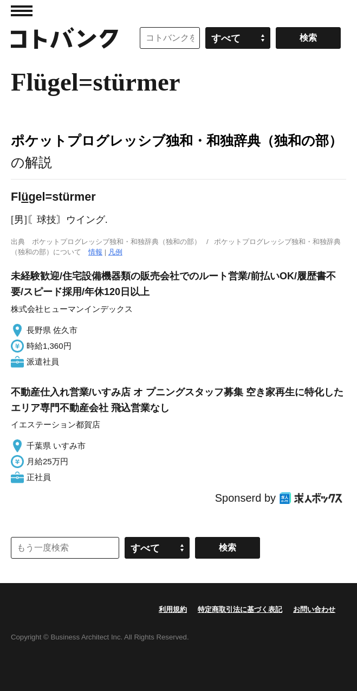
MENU (22, 11)
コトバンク (64, 38)
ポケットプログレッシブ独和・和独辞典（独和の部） (176, 140)
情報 (95, 252)
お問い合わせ (314, 609)
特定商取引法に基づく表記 (240, 609)
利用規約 (173, 609)
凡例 (115, 252)
